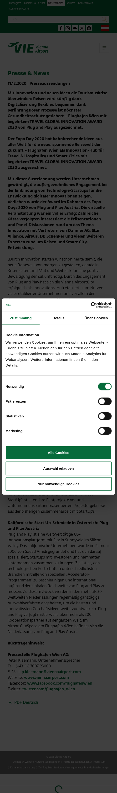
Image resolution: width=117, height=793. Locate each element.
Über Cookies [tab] (96, 318)
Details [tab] (59, 318)
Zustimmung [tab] (21, 318)
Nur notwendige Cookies (59, 484)
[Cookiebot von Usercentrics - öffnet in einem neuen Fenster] (91, 305)
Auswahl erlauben (58, 468)
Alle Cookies (58, 453)
